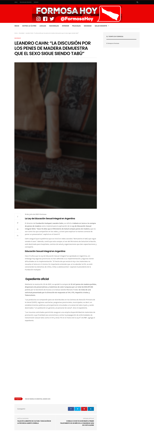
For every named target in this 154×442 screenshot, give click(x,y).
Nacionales (54, 26)
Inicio (16, 26)
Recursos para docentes (25, 2)
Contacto (36, 2)
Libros (15, 2)
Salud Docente (101, 26)
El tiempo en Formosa (112, 43)
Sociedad (88, 26)
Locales (42, 26)
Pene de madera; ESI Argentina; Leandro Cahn (37, 399)
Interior (65, 26)
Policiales (76, 26)
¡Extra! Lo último (29, 26)
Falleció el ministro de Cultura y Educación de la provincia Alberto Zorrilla (34, 422)
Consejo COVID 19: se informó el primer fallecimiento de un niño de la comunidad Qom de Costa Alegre (77, 423)
